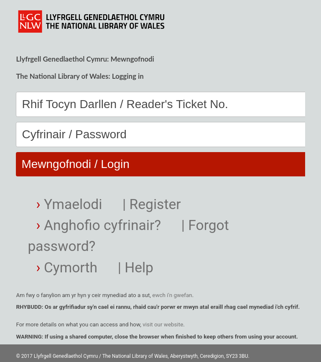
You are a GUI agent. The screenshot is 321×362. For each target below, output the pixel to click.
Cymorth (66, 267)
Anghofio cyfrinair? (98, 225)
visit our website (163, 324)
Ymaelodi (69, 204)
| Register (150, 204)
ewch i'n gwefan (172, 295)
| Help (133, 267)
